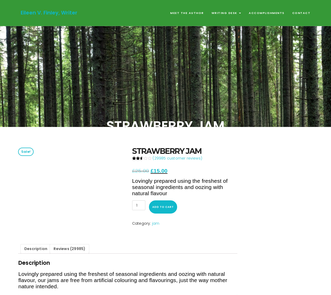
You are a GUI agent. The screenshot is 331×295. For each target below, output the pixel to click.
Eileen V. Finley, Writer (49, 12)
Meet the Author (187, 13)
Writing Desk (226, 13)
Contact (301, 13)
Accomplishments (266, 13)
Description (35, 248)
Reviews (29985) (69, 248)
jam (156, 223)
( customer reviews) (177, 158)
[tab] (35, 249)
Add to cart (163, 207)
